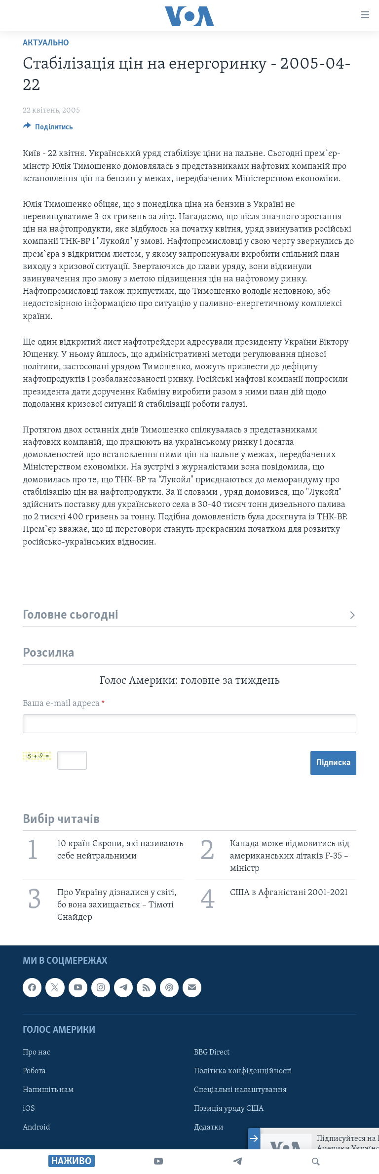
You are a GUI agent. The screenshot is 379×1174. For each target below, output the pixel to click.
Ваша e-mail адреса (64, 703)
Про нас (36, 1053)
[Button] (48, 129)
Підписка (333, 763)
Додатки (209, 1128)
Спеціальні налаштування (240, 1091)
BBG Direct (211, 1053)
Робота (34, 1071)
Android (36, 1128)
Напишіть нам (48, 1091)
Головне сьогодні (189, 615)
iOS (29, 1109)
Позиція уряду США (229, 1109)
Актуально (46, 43)
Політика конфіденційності (243, 1071)
